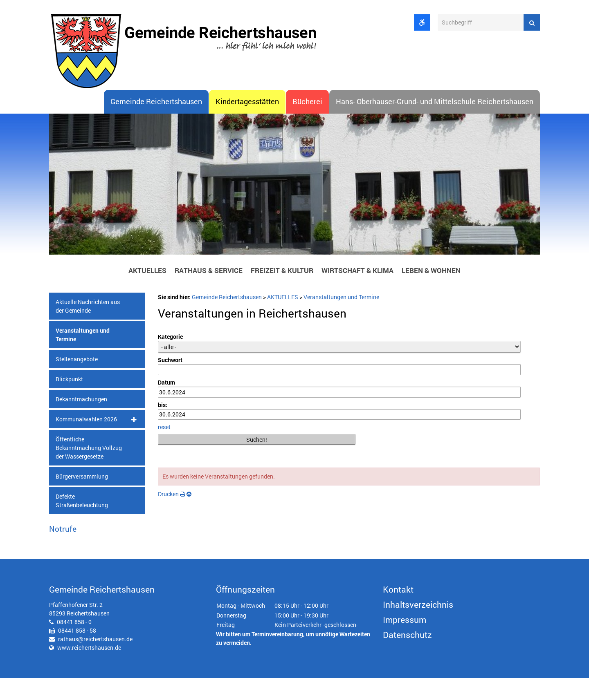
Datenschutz (407, 634)
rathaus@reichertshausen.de (95, 639)
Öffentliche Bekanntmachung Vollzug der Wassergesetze (89, 447)
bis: (162, 405)
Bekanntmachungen (81, 399)
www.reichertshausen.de (89, 647)
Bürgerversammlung (82, 476)
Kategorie (170, 336)
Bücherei (307, 101)
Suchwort (170, 360)
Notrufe (62, 529)
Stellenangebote (77, 359)
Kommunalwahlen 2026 (86, 419)
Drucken (171, 494)
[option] (294, 186)
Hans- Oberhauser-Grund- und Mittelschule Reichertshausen (434, 101)
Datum (166, 382)
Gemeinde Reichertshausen (156, 101)
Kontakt (398, 589)
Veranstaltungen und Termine (83, 335)
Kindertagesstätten (247, 101)
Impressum (404, 619)
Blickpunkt (69, 379)
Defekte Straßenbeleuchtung (82, 500)
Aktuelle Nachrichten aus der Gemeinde (88, 306)
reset (164, 427)
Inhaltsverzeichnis (418, 604)
